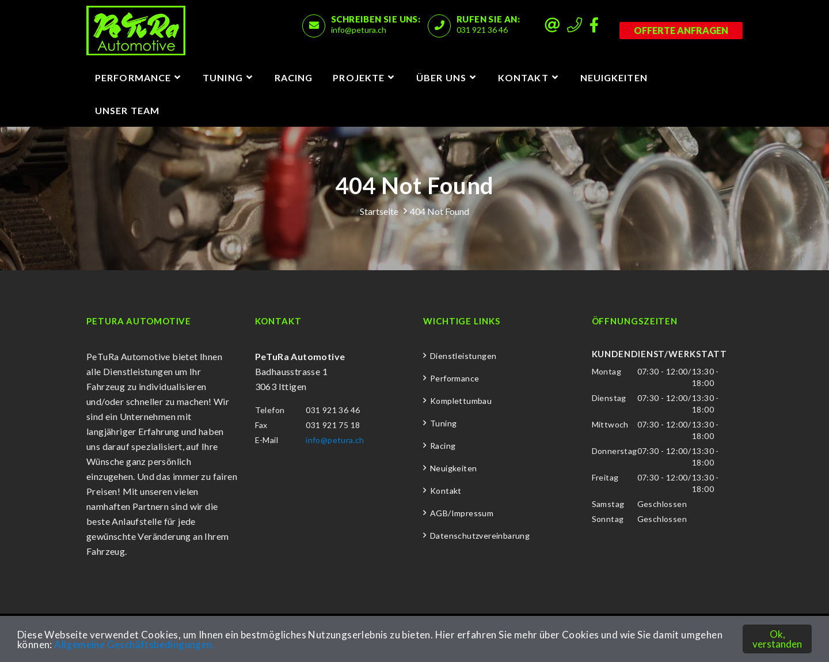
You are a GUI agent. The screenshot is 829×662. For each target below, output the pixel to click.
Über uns (441, 77)
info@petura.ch (358, 30)
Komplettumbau (461, 401)
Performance (133, 77)
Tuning (223, 77)
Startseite (379, 211)
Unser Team (127, 110)
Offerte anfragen (681, 30)
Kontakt (523, 77)
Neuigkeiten (614, 77)
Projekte (359, 77)
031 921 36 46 (482, 30)
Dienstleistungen (463, 356)
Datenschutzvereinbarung (480, 535)
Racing (294, 77)
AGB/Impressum (461, 513)
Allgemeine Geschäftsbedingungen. (134, 644)
